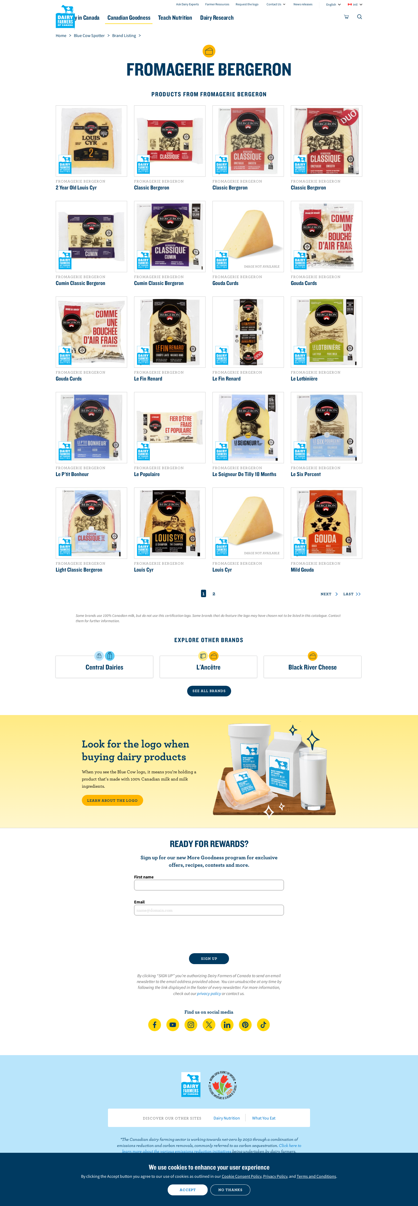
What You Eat (263, 1118)
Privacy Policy (275, 1176)
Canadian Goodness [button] (158, 17)
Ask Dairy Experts (187, 4)
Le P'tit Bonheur (72, 474)
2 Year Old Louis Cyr (76, 187)
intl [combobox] (355, 4)
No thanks (230, 1190)
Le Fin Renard (148, 378)
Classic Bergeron (151, 187)
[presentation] (209, 934)
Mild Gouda (302, 569)
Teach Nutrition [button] (211, 17)
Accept (188, 1190)
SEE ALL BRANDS (209, 691)
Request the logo (247, 4)
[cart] (346, 18)
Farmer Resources (217, 4)
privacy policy (209, 993)
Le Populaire (147, 474)
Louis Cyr (144, 569)
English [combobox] (331, 4)
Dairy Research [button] (259, 17)
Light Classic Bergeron (79, 569)
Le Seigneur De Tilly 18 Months (244, 474)
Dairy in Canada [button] (106, 17)
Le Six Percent (306, 474)
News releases (303, 4)
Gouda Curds (225, 283)
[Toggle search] (360, 18)
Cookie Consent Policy (241, 1176)
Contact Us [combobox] (274, 4)
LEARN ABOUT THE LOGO (112, 800)
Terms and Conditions (316, 1176)
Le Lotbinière (304, 378)
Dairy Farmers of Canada (65, 16)
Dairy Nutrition (227, 1118)
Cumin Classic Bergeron (80, 283)
